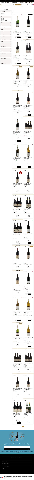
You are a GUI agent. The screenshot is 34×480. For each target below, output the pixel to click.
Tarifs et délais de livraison (7, 465)
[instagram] (14, 471)
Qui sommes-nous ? (5, 463)
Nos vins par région (8, 6)
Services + (18, 6)
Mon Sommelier (23, 6)
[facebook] (5, 471)
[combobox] (31, 2)
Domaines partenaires (6, 466)
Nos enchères (14, 6)
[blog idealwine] (28, 471)
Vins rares (27, 6)
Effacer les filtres (6, 9)
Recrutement (4, 461)
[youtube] (19, 471)
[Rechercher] (8, 5)
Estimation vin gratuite (6, 460)
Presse (3, 468)
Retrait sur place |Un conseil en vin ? (9, 2)
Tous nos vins (3, 6)
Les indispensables (31, 6)
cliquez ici (6, 2)
